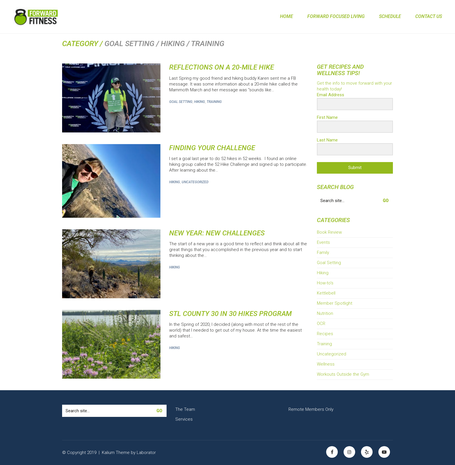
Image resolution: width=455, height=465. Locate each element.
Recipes (325, 333)
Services (184, 419)
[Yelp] (367, 452)
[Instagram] (349, 452)
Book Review (329, 232)
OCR (321, 323)
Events (323, 242)
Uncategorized (195, 182)
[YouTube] (384, 452)
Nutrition (325, 313)
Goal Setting (180, 102)
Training (214, 102)
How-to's (325, 283)
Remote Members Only (310, 409)
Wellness (326, 364)
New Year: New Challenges (217, 233)
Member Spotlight (334, 303)
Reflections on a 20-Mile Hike (221, 67)
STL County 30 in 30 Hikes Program (230, 313)
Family (323, 252)
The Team (185, 409)
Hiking (199, 102)
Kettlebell (326, 293)
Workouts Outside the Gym (343, 374)
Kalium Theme (116, 452)
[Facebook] (332, 452)
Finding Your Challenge (212, 148)
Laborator (146, 452)
